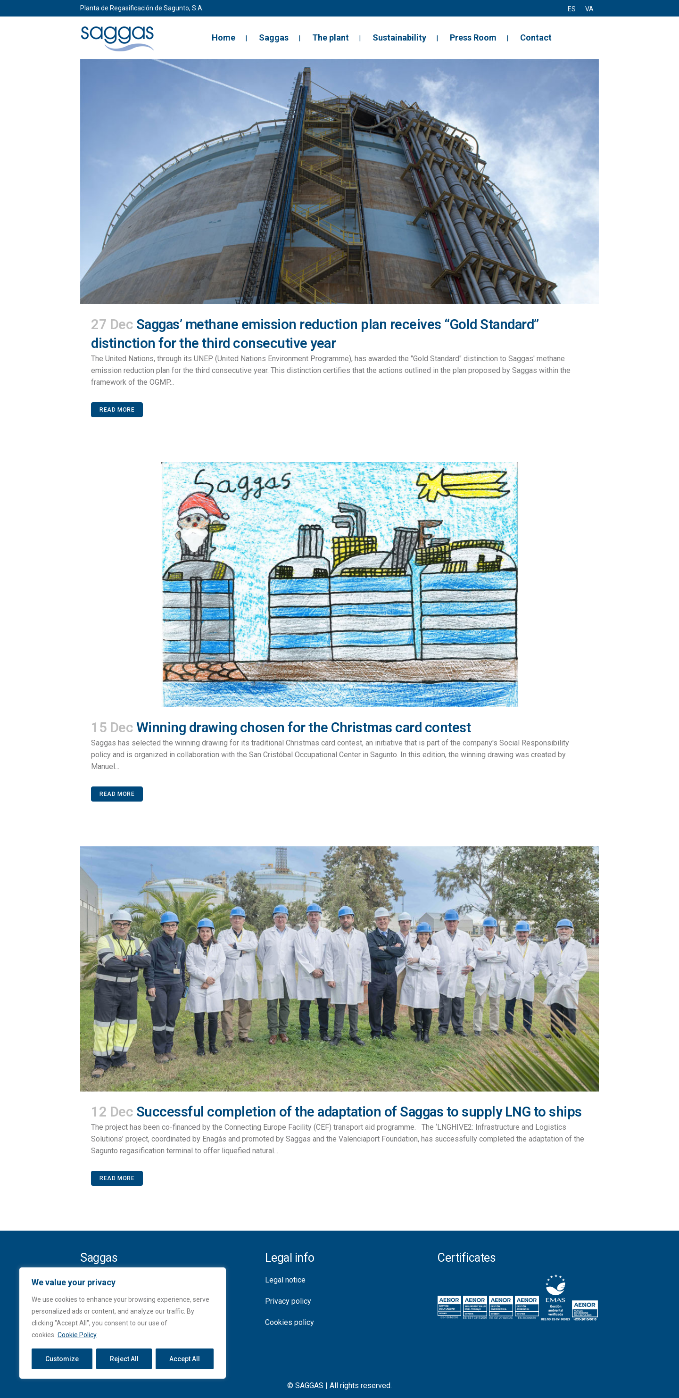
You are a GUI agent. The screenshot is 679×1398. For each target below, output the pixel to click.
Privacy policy (288, 1301)
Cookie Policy (77, 1335)
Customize (62, 1359)
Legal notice (285, 1279)
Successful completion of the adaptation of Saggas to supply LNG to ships (359, 1112)
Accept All (184, 1359)
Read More (116, 409)
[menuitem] (571, 9)
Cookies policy (289, 1322)
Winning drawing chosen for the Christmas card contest (303, 728)
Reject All (124, 1359)
